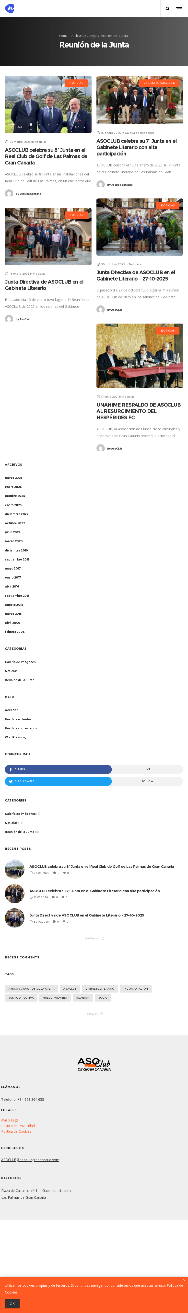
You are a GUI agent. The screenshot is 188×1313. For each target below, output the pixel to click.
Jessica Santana (28, 193)
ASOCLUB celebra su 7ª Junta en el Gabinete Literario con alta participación (136, 147)
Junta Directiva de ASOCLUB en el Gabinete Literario (44, 286)
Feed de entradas (18, 719)
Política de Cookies (16, 1131)
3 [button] (48, 124)
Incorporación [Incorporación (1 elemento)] (136, 988)
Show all (95, 1013)
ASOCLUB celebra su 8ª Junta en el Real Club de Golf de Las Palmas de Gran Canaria (46, 156)
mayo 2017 (13, 568)
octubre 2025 (15, 496)
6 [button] (40, 129)
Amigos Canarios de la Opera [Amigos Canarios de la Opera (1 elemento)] (31, 988)
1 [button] (31, 124)
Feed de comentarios (21, 728)
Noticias (11, 671)
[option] (48, 104)
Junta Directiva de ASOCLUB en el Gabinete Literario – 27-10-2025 (135, 275)
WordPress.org (15, 737)
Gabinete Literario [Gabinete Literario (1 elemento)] (100, 988)
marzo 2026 (14, 478)
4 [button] (57, 124)
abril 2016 (12, 586)
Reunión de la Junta (19, 680)
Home (63, 36)
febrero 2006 (14, 632)
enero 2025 (13, 505)
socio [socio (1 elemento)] (103, 997)
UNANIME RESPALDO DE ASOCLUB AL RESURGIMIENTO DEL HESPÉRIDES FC (138, 411)
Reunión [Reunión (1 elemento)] (82, 997)
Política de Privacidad (18, 1125)
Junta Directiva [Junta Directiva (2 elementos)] (21, 997)
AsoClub (114, 309)
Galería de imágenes (20, 662)
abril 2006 (12, 623)
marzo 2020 (14, 541)
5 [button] (31, 129)
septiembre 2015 (17, 596)
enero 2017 (13, 577)
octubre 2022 (15, 523)
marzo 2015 (13, 614)
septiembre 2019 (17, 559)
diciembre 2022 (16, 514)
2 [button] (40, 124)
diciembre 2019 (16, 550)
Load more (94, 938)
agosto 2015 (14, 605)
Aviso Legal (10, 1120)
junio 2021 (12, 532)
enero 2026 (13, 487)
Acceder (11, 710)
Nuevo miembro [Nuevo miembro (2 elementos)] (55, 997)
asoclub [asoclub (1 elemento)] (69, 988)
